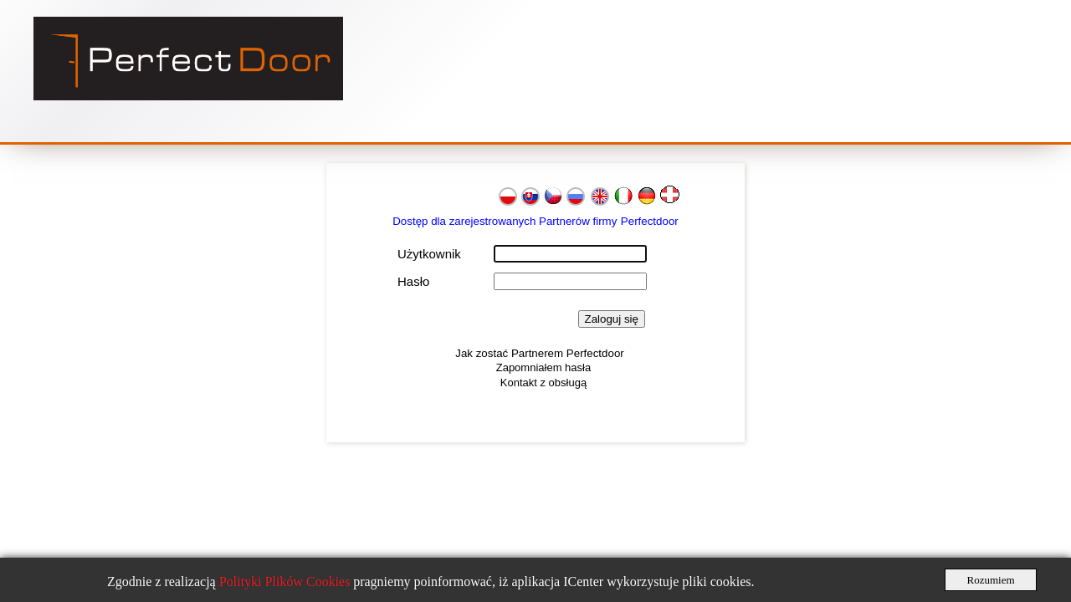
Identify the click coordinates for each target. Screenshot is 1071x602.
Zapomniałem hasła (543, 367)
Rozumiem (990, 580)
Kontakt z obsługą (543, 382)
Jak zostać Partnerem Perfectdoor (539, 353)
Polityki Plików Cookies (286, 581)
